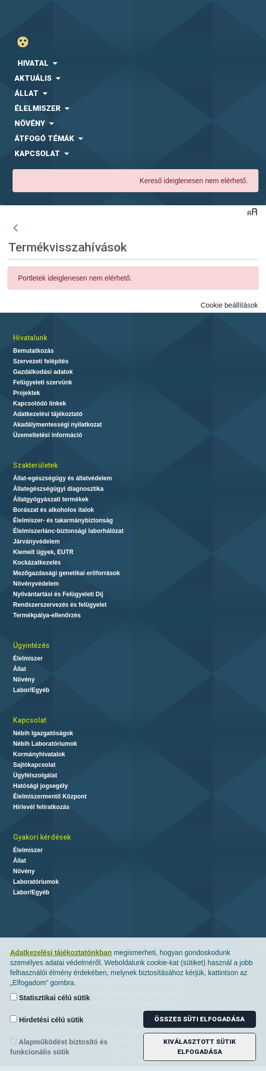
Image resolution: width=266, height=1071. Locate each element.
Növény (24, 679)
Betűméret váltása (252, 211)
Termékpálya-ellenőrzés (47, 615)
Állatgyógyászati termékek (51, 499)
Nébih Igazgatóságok (43, 733)
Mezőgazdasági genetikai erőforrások (66, 573)
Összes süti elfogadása (199, 1019)
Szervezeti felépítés (41, 361)
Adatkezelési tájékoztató (48, 414)
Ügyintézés (31, 645)
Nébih (67, 16)
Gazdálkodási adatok (43, 371)
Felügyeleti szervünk (42, 382)
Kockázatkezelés (37, 562)
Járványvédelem (36, 541)
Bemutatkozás (33, 350)
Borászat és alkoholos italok (53, 509)
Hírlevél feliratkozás (41, 807)
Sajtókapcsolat (34, 764)
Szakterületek (35, 465)
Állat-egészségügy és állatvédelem (62, 478)
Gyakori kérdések (42, 837)
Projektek (26, 392)
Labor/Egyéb (31, 690)
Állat (19, 669)
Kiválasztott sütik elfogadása (199, 1046)
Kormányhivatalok (39, 754)
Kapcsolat (29, 720)
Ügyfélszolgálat (35, 775)
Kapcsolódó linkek (39, 403)
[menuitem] (133, 63)
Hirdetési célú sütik (46, 1019)
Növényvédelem (36, 583)
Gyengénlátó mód (27, 42)
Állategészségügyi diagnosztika (58, 488)
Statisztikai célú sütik (50, 997)
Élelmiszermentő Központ (50, 796)
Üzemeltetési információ (47, 435)
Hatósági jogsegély (40, 785)
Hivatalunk (30, 338)
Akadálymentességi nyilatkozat (57, 424)
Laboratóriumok (36, 881)
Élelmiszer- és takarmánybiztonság (63, 520)
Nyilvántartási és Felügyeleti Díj (58, 594)
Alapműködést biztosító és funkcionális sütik (59, 1046)
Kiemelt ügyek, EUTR (43, 552)
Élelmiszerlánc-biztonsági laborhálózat (68, 530)
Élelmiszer (28, 658)
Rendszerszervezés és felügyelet (60, 604)
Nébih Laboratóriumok (45, 743)
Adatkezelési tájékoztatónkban (61, 953)
